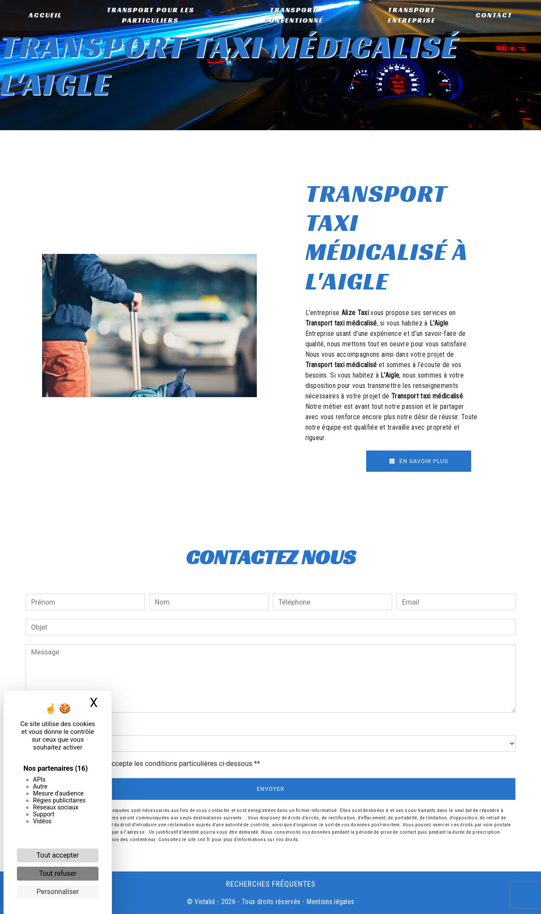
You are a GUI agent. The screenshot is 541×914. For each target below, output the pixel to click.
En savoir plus (418, 461)
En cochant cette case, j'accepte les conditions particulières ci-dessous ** (147, 763)
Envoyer (271, 789)
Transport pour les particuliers (151, 15)
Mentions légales (329, 902)
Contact (493, 15)
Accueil (46, 15)
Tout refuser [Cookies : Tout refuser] (57, 873)
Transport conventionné (293, 15)
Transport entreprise (411, 15)
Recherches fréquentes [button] (270, 884)
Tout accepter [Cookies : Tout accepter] (57, 855)
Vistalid (204, 902)
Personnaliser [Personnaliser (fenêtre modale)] (57, 892)
